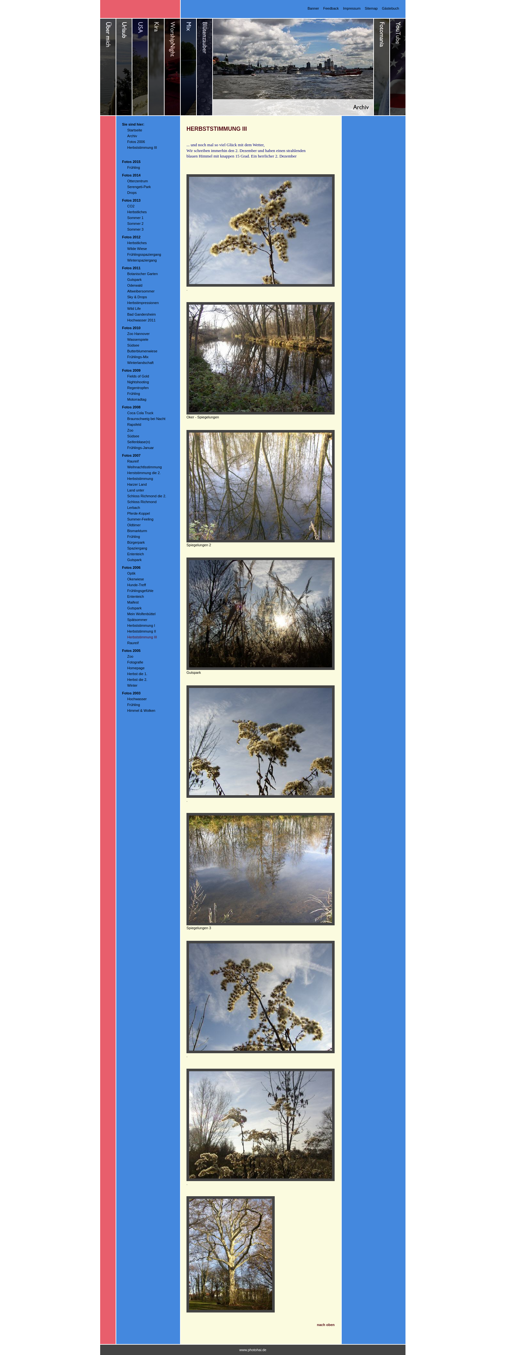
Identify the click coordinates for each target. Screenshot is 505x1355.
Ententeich (135, 554)
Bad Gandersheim (141, 314)
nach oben (326, 1325)
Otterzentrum (137, 181)
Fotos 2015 (131, 162)
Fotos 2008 (131, 407)
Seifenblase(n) (138, 442)
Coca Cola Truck (140, 413)
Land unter (135, 490)
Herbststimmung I (141, 625)
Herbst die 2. (137, 680)
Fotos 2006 (136, 142)
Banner (313, 8)
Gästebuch (390, 8)
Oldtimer (134, 525)
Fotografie (135, 662)
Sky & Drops (137, 297)
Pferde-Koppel (138, 513)
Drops (132, 193)
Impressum (351, 8)
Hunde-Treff (136, 585)
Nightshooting (138, 382)
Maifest (132, 602)
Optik (131, 573)
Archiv (132, 136)
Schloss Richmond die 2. (146, 496)
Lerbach (133, 508)
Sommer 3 (135, 229)
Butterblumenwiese (142, 351)
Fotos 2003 (131, 693)
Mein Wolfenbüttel (141, 614)
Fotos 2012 (131, 237)
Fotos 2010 (131, 328)
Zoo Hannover (138, 334)
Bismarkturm (137, 531)
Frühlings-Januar (140, 448)
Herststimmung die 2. (144, 473)
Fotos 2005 (131, 651)
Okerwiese (135, 579)
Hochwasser (137, 699)
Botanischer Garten (142, 274)
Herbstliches (137, 212)
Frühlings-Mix (137, 357)
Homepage (136, 668)
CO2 (131, 206)
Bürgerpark (136, 542)
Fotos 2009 (131, 370)
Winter (132, 685)
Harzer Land (137, 484)
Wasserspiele (137, 339)
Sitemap (371, 8)
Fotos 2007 (131, 455)
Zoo (130, 430)
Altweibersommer (141, 291)
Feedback (331, 8)
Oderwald (134, 285)
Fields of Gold (138, 376)
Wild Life (134, 308)
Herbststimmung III (142, 147)
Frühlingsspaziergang (144, 254)
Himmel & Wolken (141, 710)
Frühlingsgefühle (140, 591)
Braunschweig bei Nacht (146, 419)
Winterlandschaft (140, 363)
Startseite (134, 130)
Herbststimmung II (141, 631)
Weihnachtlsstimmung (144, 467)
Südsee (133, 345)
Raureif (132, 461)
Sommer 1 (135, 218)
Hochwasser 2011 (141, 320)
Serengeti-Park (139, 187)
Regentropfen (138, 388)
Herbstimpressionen (143, 303)
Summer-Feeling (140, 519)
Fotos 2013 (131, 200)
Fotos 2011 (131, 268)
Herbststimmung (140, 479)
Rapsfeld (134, 424)
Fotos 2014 (131, 175)
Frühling (133, 167)
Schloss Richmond (142, 502)
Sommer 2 (135, 223)
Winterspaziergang (142, 260)
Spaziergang (137, 548)
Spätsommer (137, 620)
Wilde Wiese (137, 249)
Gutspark (134, 279)
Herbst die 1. (137, 674)
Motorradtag (136, 399)
